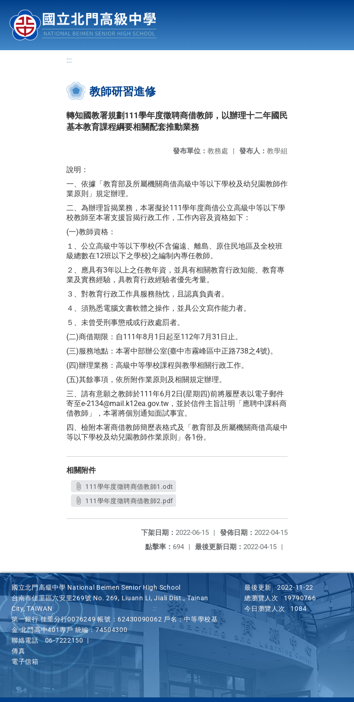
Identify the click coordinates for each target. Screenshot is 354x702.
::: (69, 60)
